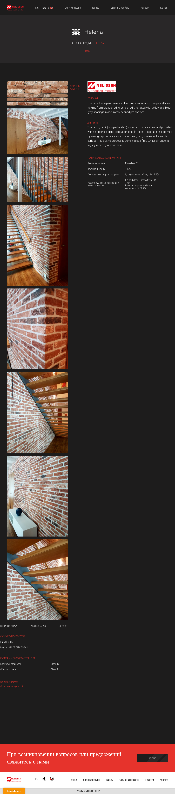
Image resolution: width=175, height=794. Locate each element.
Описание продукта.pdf (11, 686)
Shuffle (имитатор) (9, 682)
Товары (109, 779)
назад (87, 51)
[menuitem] (36, 7)
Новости (149, 779)
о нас (74, 779)
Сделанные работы (129, 779)
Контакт (164, 779)
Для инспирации (91, 779)
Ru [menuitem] (51, 779)
